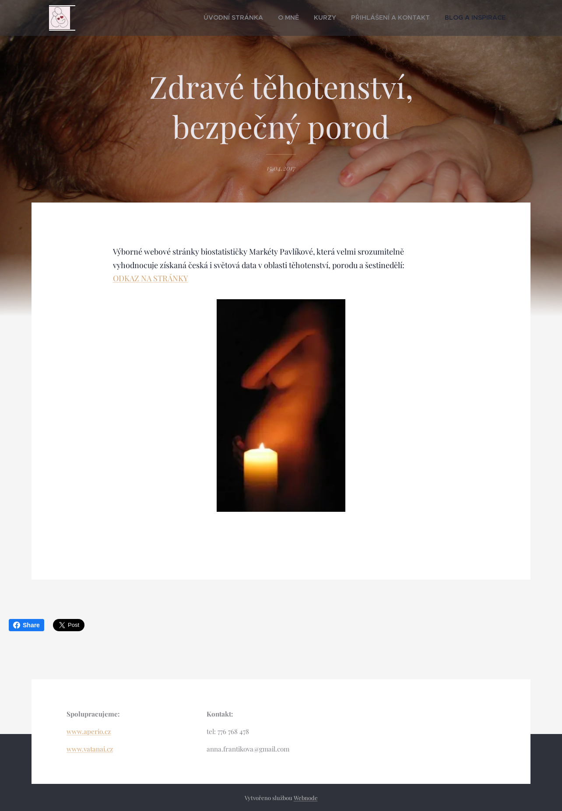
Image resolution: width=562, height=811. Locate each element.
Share (26, 625)
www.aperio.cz (89, 731)
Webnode (306, 797)
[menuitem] (267, 18)
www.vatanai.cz (90, 749)
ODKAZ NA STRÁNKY (150, 278)
